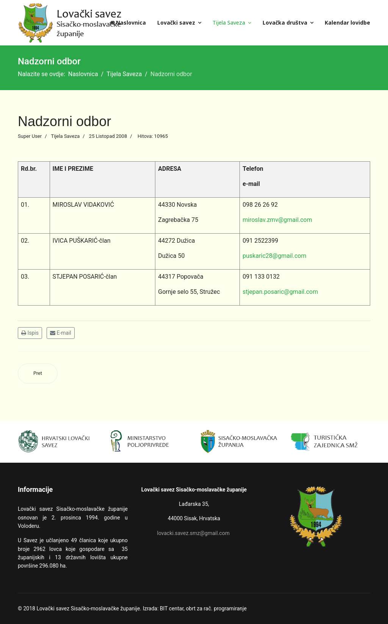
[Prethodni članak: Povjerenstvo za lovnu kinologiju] (38, 373)
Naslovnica (128, 22)
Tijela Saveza (229, 22)
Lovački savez (176, 22)
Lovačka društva (285, 22)
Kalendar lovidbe (347, 22)
